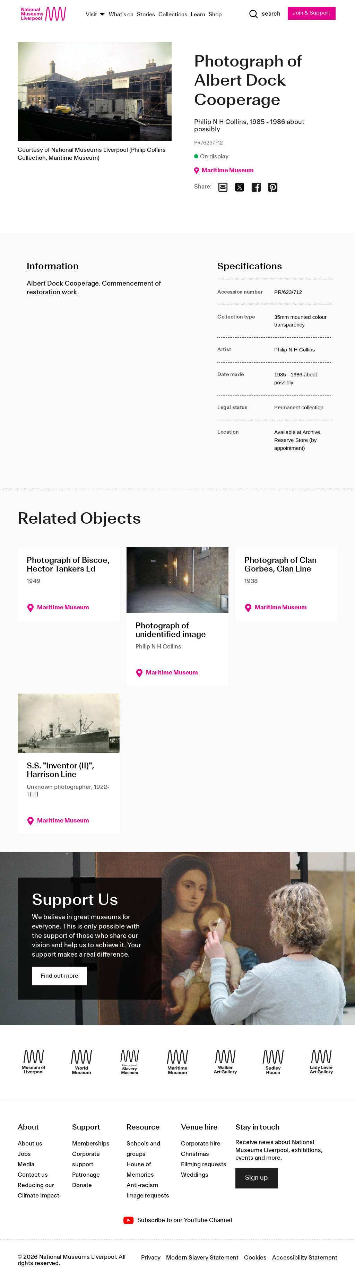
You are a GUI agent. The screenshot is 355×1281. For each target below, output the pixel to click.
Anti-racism (142, 1186)
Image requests (148, 1196)
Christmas (195, 1154)
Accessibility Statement (304, 1258)
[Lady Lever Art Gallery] (321, 1062)
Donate (82, 1186)
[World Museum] (81, 1062)
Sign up (256, 1178)
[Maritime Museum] (177, 1062)
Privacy (151, 1258)
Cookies (255, 1258)
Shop (215, 15)
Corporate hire (200, 1144)
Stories (146, 15)
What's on (121, 15)
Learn (198, 15)
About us (30, 1144)
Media (26, 1165)
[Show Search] (264, 14)
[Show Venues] (102, 15)
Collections (172, 15)
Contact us (33, 1175)
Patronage (86, 1175)
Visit (91, 15)
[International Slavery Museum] (130, 1062)
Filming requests (203, 1165)
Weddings (194, 1175)
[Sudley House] (273, 1062)
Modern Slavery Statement (202, 1258)
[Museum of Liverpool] (34, 1062)
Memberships (91, 1144)
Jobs (24, 1154)
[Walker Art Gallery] (225, 1062)
